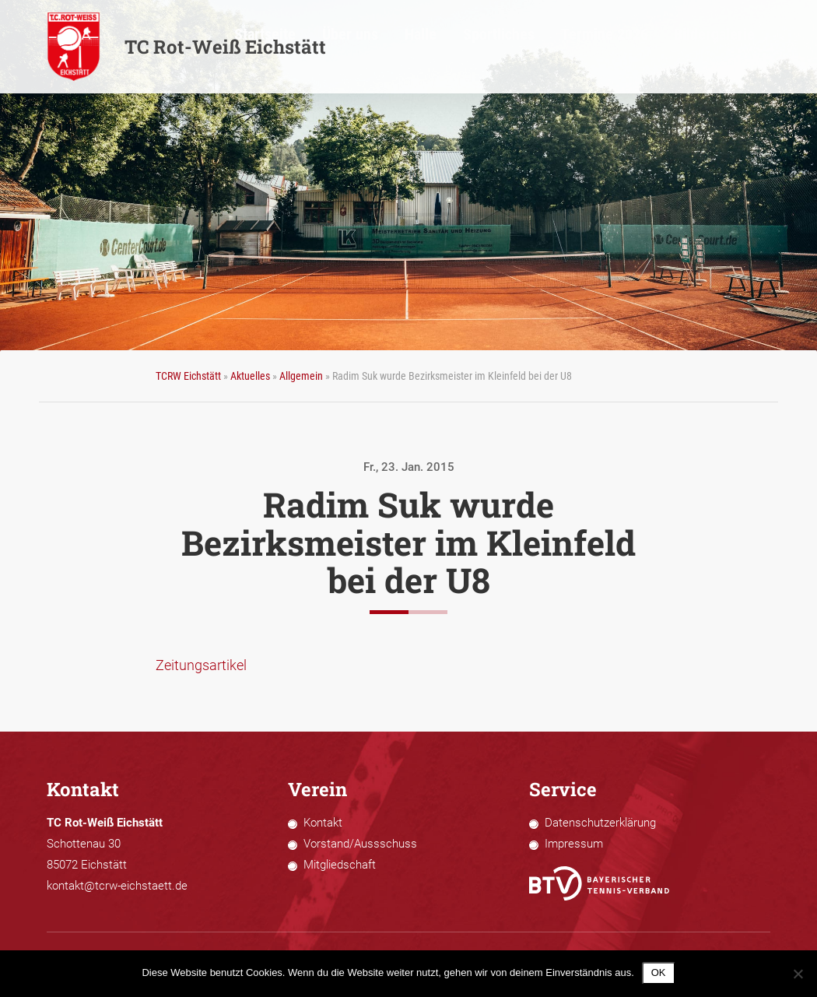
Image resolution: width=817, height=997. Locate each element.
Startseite (425, 47)
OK (658, 972)
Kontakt (322, 823)
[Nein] (797, 973)
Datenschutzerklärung (600, 823)
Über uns (485, 47)
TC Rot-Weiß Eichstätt (186, 46)
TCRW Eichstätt (188, 376)
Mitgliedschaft (339, 865)
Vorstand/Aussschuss (360, 844)
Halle (536, 47)
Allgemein (301, 376)
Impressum (574, 844)
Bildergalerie (744, 47)
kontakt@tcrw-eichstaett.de (117, 886)
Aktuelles (250, 376)
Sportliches (591, 47)
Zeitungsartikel (201, 665)
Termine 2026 (666, 47)
